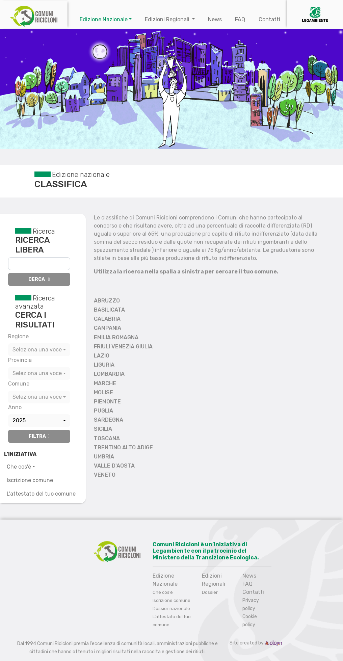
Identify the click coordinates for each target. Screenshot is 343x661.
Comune (18, 383)
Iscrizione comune (30, 480)
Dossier (210, 592)
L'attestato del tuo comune (41, 494)
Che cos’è (163, 592)
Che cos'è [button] (19, 467)
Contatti (269, 19)
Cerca (39, 279)
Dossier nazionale (171, 608)
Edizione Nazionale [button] (104, 19)
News (215, 19)
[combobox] (39, 349)
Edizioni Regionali (168, 19)
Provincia (20, 360)
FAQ (240, 19)
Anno (15, 407)
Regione (18, 336)
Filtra (39, 436)
